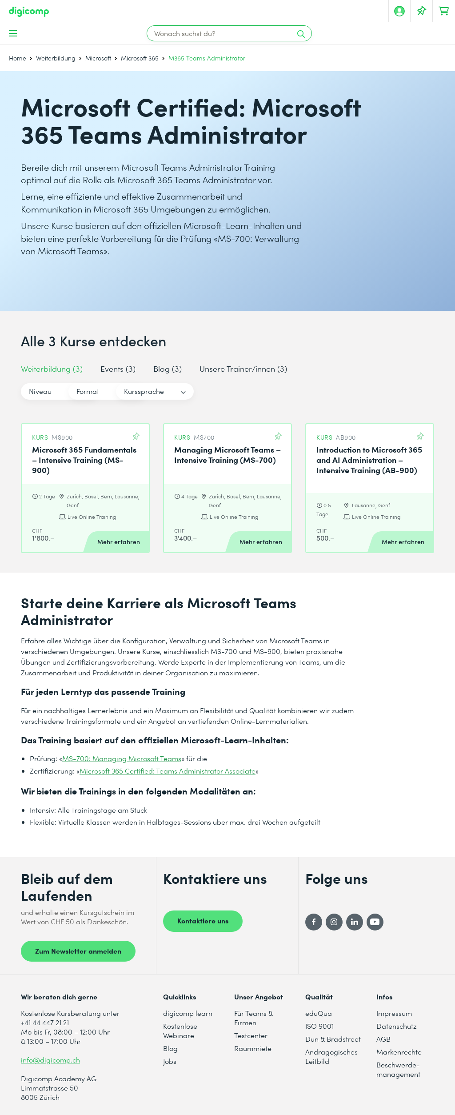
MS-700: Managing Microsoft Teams (121, 758)
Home (17, 58)
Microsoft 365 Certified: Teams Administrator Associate (167, 770)
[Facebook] (313, 922)
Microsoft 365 (140, 58)
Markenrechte (399, 1051)
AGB (383, 1038)
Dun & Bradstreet (333, 1038)
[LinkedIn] (354, 922)
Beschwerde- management (398, 1069)
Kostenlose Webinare (180, 1030)
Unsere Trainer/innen (243, 368)
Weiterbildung (56, 58)
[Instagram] (334, 922)
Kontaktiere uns (202, 920)
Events (118, 368)
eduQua (318, 1013)
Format (127, 391)
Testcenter (250, 1035)
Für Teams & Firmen (253, 1017)
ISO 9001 (319, 1026)
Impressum (394, 1013)
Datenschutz (396, 1026)
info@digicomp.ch (50, 1059)
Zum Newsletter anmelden (78, 950)
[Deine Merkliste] (422, 11)
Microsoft (98, 58)
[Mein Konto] (399, 11)
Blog (167, 368)
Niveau (40, 391)
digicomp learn (187, 1013)
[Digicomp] (29, 12)
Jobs (169, 1061)
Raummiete (252, 1048)
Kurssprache (222, 391)
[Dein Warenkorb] (444, 11)
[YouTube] (375, 922)
